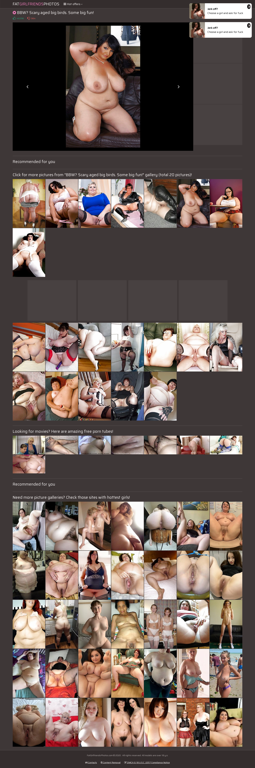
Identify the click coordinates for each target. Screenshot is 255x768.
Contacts (91, 762)
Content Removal (111, 762)
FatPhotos (36, 4)
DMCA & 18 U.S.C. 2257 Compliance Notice (147, 762)
